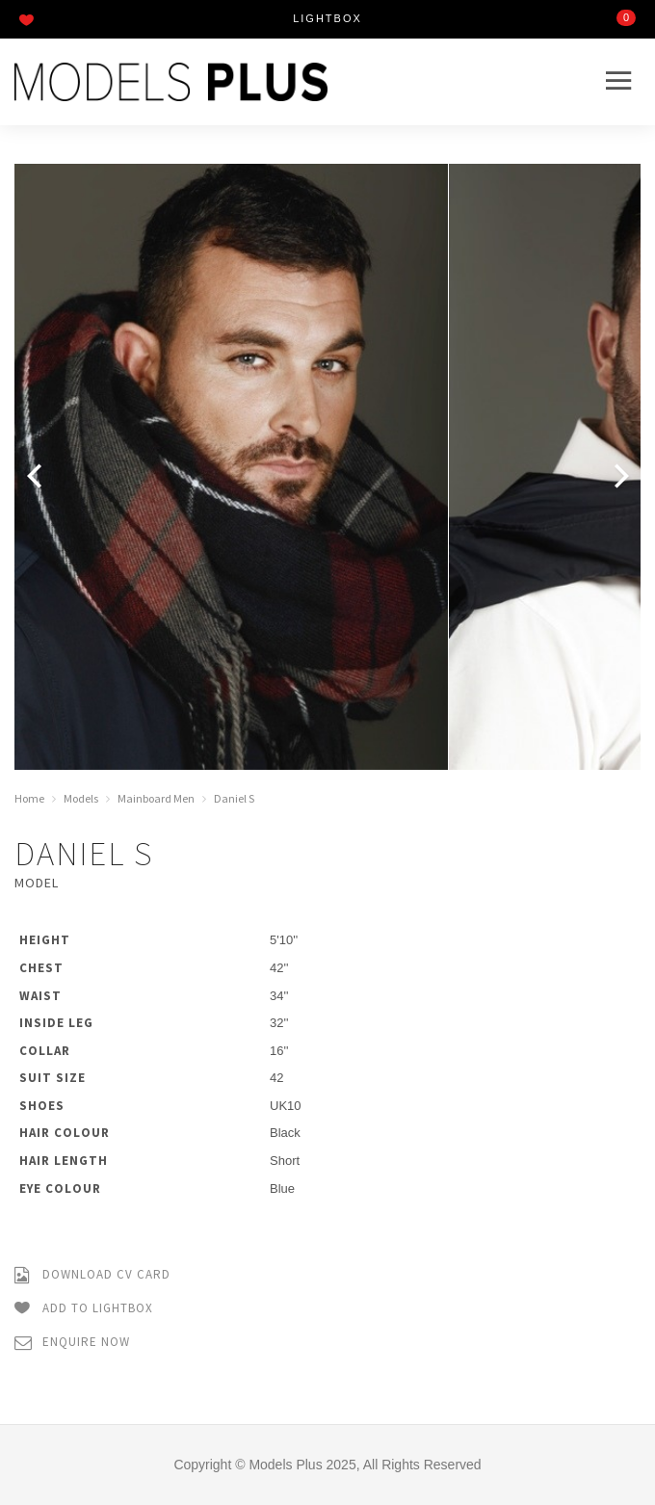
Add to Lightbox (83, 1309)
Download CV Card (92, 1275)
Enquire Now (72, 1342)
